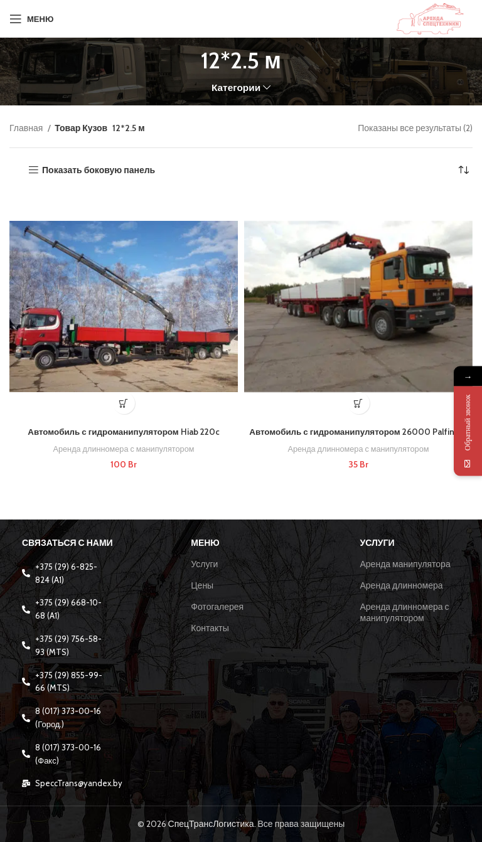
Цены (202, 585)
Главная (27, 128)
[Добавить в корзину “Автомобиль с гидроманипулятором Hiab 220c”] (124, 403)
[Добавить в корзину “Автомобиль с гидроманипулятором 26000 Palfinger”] (359, 403)
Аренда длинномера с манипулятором (123, 449)
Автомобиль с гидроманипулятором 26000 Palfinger (358, 431)
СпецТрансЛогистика (211, 823)
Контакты (209, 628)
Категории (236, 87)
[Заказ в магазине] (463, 170)
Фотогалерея (217, 606)
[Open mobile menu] (31, 18)
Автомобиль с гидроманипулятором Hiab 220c (123, 431)
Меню (205, 542)
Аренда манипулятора (405, 564)
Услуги (204, 564)
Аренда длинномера (401, 585)
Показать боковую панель (98, 170)
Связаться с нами (67, 542)
